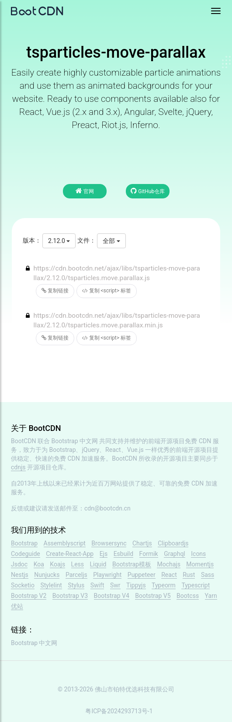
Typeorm (164, 585)
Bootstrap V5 (152, 595)
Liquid (98, 564)
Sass (207, 574)
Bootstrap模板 (131, 564)
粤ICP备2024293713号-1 (118, 711)
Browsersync (108, 543)
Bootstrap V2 (28, 595)
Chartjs (142, 543)
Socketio (23, 585)
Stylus (76, 585)
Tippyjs (136, 585)
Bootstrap (24, 543)
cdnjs (18, 467)
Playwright (107, 574)
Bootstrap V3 (70, 595)
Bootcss (188, 595)
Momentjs (200, 564)
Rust (189, 574)
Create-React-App (69, 553)
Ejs (104, 553)
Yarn (211, 595)
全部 (111, 240)
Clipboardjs (173, 543)
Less (77, 564)
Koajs (57, 564)
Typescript (195, 585)
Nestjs (19, 574)
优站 (17, 606)
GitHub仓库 (148, 190)
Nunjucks (46, 574)
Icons (198, 553)
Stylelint (51, 585)
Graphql (174, 553)
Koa (39, 564)
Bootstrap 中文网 (75, 440)
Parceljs (76, 574)
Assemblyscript (65, 543)
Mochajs (168, 564)
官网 (85, 190)
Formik (148, 553)
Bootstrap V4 (111, 595)
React (169, 574)
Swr (115, 585)
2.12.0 (59, 240)
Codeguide (25, 553)
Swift (97, 585)
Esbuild (123, 553)
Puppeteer (142, 574)
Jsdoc (19, 564)
